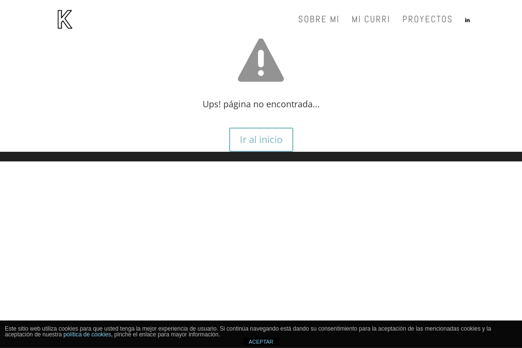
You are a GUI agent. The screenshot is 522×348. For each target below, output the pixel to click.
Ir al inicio (261, 139)
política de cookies (87, 334)
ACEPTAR (260, 342)
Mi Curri (371, 20)
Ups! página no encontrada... (261, 104)
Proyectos (427, 20)
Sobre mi (319, 20)
